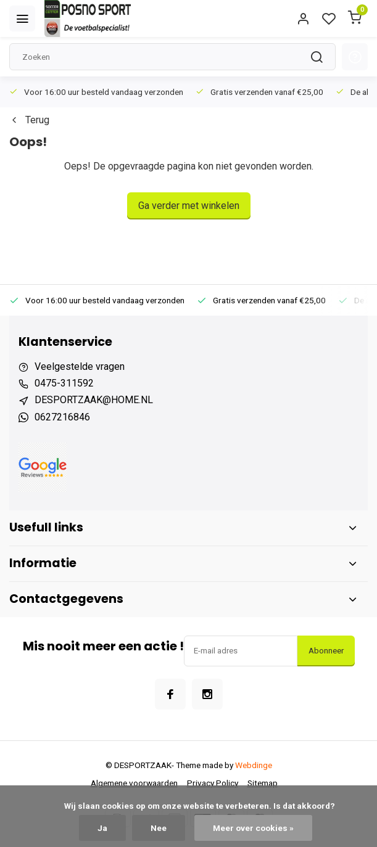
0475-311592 (64, 383)
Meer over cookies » (253, 828)
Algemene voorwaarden (134, 783)
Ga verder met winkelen (188, 205)
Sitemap (262, 783)
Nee (159, 828)
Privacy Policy (212, 783)
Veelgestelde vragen (80, 366)
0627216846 (62, 417)
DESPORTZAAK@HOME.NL (94, 400)
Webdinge (253, 765)
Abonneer (326, 650)
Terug (29, 120)
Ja (102, 828)
